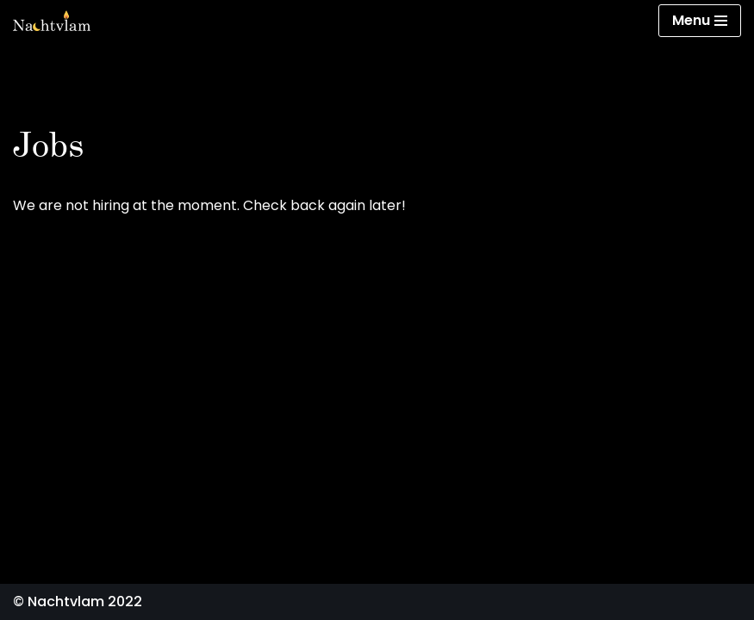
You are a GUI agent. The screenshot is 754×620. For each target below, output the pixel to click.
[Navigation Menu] (699, 20)
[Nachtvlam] (51, 20)
